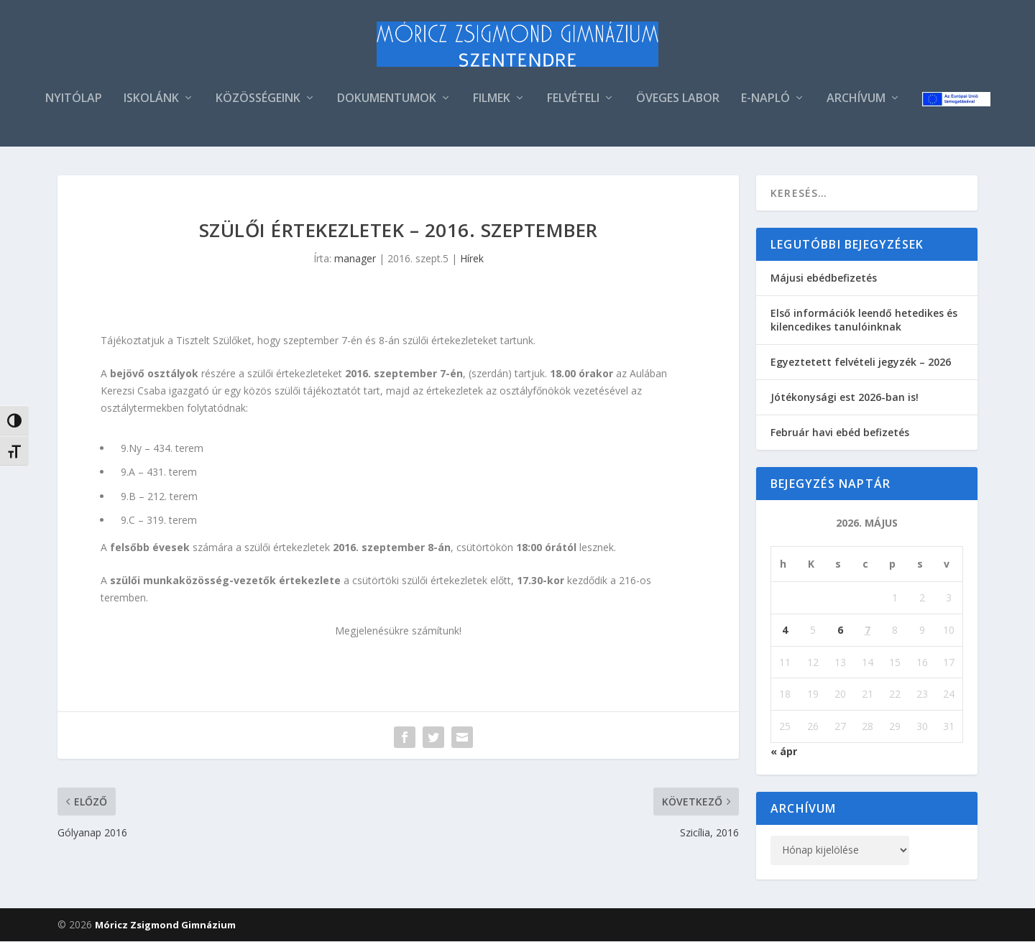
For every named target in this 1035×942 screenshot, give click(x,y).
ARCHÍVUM (856, 99)
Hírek (472, 259)
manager (355, 259)
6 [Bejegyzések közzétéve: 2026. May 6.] (840, 630)
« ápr (783, 752)
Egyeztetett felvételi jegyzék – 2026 (860, 362)
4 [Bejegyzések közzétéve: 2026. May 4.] (785, 630)
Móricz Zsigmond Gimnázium (165, 925)
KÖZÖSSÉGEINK (258, 99)
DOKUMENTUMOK (386, 99)
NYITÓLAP (73, 99)
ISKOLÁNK (151, 99)
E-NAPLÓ (765, 99)
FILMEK (491, 99)
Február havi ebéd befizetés (839, 433)
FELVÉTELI (573, 99)
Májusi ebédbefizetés (823, 278)
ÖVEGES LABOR (677, 99)
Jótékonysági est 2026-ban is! (844, 398)
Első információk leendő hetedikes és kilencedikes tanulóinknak (863, 320)
